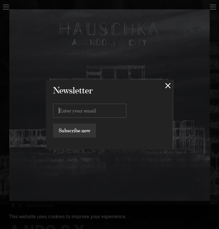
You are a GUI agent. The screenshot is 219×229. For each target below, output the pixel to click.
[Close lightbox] (168, 85)
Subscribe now (75, 130)
